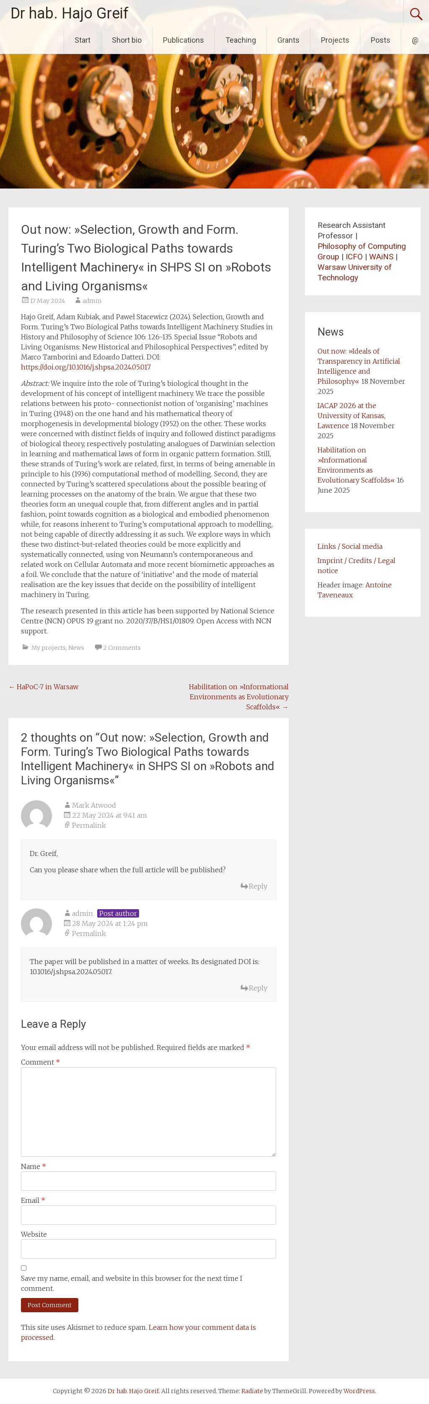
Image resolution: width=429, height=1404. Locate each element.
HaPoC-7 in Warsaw (43, 687)
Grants (288, 40)
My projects (48, 648)
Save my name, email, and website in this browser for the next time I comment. (131, 1283)
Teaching (240, 40)
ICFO (354, 256)
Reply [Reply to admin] (258, 988)
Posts (380, 40)
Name (33, 1166)
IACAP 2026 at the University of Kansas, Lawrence (351, 415)
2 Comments (122, 648)
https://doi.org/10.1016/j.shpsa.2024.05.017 (86, 367)
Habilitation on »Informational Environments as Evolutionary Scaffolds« (239, 697)
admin (92, 301)
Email (33, 1200)
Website (34, 1234)
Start (82, 40)
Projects (335, 40)
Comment (40, 1062)
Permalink (89, 825)
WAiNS (381, 256)
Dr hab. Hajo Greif (69, 13)
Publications (183, 40)
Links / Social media (350, 546)
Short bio (127, 40)
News (76, 648)
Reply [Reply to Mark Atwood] (258, 886)
